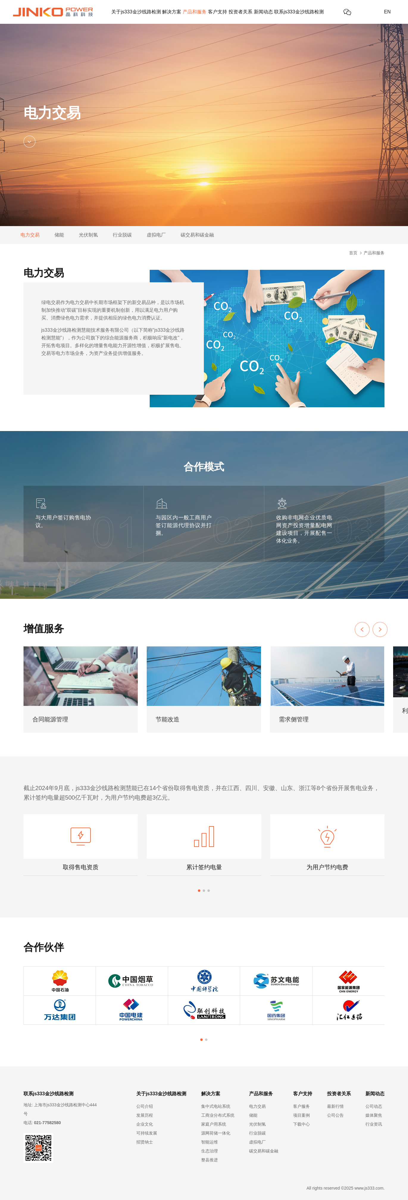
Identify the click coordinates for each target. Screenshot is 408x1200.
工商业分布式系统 (218, 1115)
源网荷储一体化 (215, 1133)
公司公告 (335, 1115)
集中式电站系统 (215, 1106)
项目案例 (301, 1115)
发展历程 (144, 1115)
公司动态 (373, 1106)
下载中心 (301, 1124)
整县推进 (209, 1159)
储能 (59, 234)
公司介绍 (144, 1106)
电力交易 (30, 234)
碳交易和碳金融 (197, 234)
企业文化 (144, 1124)
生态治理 (209, 1151)
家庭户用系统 (213, 1124)
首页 (353, 252)
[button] (380, 629)
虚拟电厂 (156, 234)
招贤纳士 (144, 1142)
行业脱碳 (122, 234)
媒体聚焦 (373, 1115)
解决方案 (171, 11)
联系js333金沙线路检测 (298, 11)
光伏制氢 (88, 234)
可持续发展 (146, 1133)
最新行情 (335, 1106)
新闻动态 (263, 11)
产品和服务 (195, 11)
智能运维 (209, 1142)
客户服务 (301, 1106)
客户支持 (217, 11)
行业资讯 (373, 1124)
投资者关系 (240, 11)
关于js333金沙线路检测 (136, 11)
